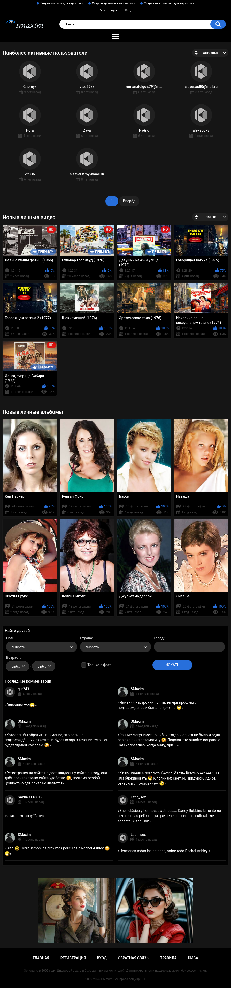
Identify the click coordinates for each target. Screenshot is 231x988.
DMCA (193, 958)
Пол (9, 638)
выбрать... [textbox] (19, 647)
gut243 (23, 689)
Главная (41, 958)
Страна (86, 638)
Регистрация (108, 10)
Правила (168, 958)
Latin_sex (138, 797)
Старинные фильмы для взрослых (169, 3)
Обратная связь (133, 958)
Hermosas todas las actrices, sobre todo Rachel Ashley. (164, 851)
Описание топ (20, 705)
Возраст (13, 657)
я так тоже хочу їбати (24, 816)
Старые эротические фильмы (113, 3)
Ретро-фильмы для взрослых (61, 3)
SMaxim (137, 689)
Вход (128, 10)
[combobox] (41, 647)
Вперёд (129, 201)
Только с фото (99, 665)
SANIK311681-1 (31, 797)
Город (159, 638)
